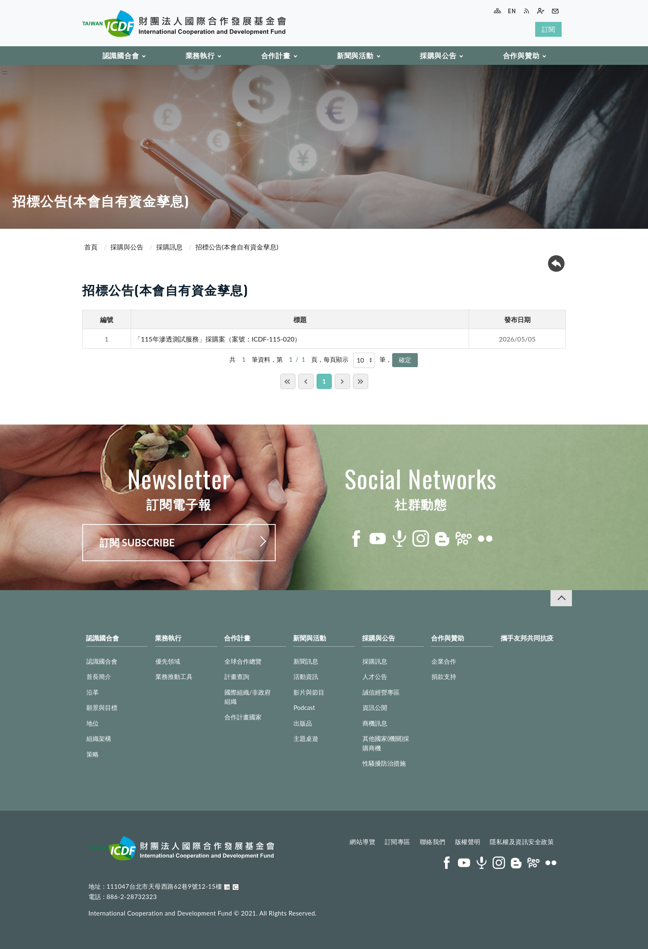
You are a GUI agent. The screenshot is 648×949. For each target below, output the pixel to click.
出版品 (302, 723)
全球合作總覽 (243, 661)
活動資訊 (305, 676)
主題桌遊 (305, 738)
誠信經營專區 (381, 692)
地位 (92, 723)
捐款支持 (443, 676)
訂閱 (548, 29)
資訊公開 (374, 707)
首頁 (91, 247)
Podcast (304, 707)
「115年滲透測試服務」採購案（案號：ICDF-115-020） (217, 339)
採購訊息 (169, 247)
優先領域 (167, 661)
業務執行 (200, 55)
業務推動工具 (174, 676)
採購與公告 (438, 55)
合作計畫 (276, 55)
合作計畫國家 (243, 717)
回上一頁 (556, 263)
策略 (92, 754)
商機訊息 (374, 723)
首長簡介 (98, 676)
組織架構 (98, 738)
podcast (399, 538)
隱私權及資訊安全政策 (522, 841)
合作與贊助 (521, 55)
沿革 (92, 692)
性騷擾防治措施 (384, 763)
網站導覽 (362, 841)
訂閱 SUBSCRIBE (137, 542)
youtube (377, 538)
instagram (420, 538)
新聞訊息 (305, 661)
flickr (485, 538)
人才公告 (374, 676)
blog (442, 538)
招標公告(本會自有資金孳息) (237, 247)
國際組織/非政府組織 (247, 696)
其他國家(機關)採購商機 (385, 743)
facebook (356, 538)
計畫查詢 (236, 676)
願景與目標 (101, 707)
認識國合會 (120, 55)
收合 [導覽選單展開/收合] (561, 598)
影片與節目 (308, 692)
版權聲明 (468, 841)
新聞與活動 (355, 55)
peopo (463, 538)
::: (80, 7)
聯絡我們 (433, 841)
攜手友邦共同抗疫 (526, 638)
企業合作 (443, 661)
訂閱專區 (397, 841)
